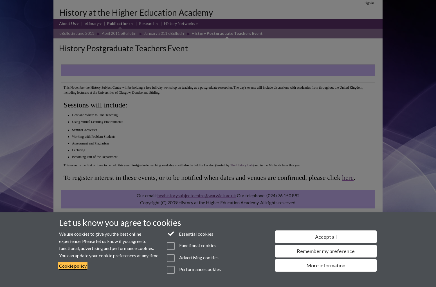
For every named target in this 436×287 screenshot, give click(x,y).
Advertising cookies (192, 258)
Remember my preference (326, 251)
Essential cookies (190, 233)
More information (325, 265)
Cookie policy (73, 265)
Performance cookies (194, 269)
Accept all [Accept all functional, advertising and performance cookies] (326, 237)
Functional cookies (191, 246)
